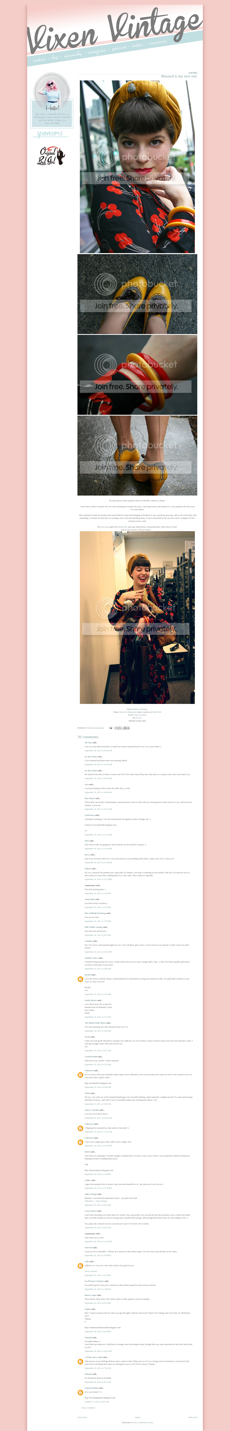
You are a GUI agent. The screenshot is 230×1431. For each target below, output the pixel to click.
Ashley (88, 1180)
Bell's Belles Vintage (94, 927)
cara (87, 784)
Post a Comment (88, 1408)
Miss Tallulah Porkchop (95, 913)
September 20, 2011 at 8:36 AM (98, 1205)
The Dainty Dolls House (95, 1023)
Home (137, 1417)
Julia (87, 1261)
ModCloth (122, 527)
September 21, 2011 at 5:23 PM (98, 1275)
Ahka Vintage (91, 1194)
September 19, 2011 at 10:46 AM (98, 1118)
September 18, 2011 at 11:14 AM (98, 834)
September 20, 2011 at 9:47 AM (98, 1227)
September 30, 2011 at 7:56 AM (98, 1368)
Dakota (88, 868)
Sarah (87, 1037)
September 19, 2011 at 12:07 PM (98, 1145)
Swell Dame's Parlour (94, 1281)
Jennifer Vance (91, 958)
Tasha (87, 1093)
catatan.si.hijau (91, 1388)
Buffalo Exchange (139, 709)
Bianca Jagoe (90, 1295)
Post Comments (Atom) (143, 1422)
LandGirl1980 (91, 1056)
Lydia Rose (90, 815)
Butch (87, 1152)
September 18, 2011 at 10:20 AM (98, 750)
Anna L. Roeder (92, 1110)
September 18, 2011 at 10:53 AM (98, 809)
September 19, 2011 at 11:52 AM (98, 1132)
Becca (87, 854)
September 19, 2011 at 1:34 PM (98, 1174)
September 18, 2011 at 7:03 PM (98, 921)
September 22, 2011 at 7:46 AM (98, 1289)
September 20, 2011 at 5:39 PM (98, 1255)
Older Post (192, 1417)
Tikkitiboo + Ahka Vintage (96, 1201)
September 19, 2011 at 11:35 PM (98, 1188)
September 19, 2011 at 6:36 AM (98, 1087)
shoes (103, 527)
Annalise (89, 941)
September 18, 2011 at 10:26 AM (98, 778)
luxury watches (91, 1271)
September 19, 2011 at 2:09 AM (98, 968)
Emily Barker (91, 1000)
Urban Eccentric (140, 715)
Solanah (88, 1337)
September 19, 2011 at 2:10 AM (98, 994)
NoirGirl (88, 1247)
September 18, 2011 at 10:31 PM (98, 952)
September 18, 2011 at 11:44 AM (98, 848)
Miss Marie (90, 798)
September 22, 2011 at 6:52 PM (98, 1303)
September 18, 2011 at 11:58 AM (98, 862)
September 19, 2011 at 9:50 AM (98, 1104)
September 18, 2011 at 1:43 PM (98, 893)
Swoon (139, 718)
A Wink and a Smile (93, 1357)
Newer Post (82, 1417)
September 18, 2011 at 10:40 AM (98, 792)
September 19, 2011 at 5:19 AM (98, 1064)
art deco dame (91, 756)
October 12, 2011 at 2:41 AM (97, 1401)
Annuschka (90, 899)
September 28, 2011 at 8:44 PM (98, 1331)
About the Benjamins (128, 712)
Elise (87, 841)
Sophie (88, 1309)
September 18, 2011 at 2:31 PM (98, 907)
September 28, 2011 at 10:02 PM (98, 1351)
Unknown (89, 1070)
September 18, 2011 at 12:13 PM (98, 879)
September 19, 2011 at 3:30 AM (98, 1031)
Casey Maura (91, 1211)
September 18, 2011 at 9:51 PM (98, 935)
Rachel (88, 975)
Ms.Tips (88, 742)
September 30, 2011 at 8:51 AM (98, 1382)
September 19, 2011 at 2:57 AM (98, 1017)
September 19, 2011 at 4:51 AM (98, 1050)
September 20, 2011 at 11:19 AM (98, 1241)
